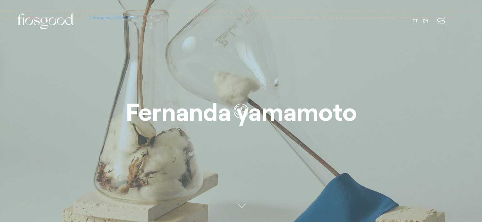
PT (415, 20)
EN (425, 20)
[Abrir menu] (441, 21)
